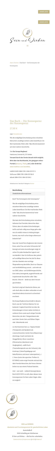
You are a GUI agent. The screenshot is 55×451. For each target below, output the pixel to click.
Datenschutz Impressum (22, 439)
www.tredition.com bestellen (20, 167)
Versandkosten (17, 134)
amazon (19, 164)
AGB (33, 439)
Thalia (24, 164)
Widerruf (39, 439)
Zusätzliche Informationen (22, 193)
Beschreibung (17, 190)
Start (11, 63)
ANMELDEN (44, 12)
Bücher (16, 63)
